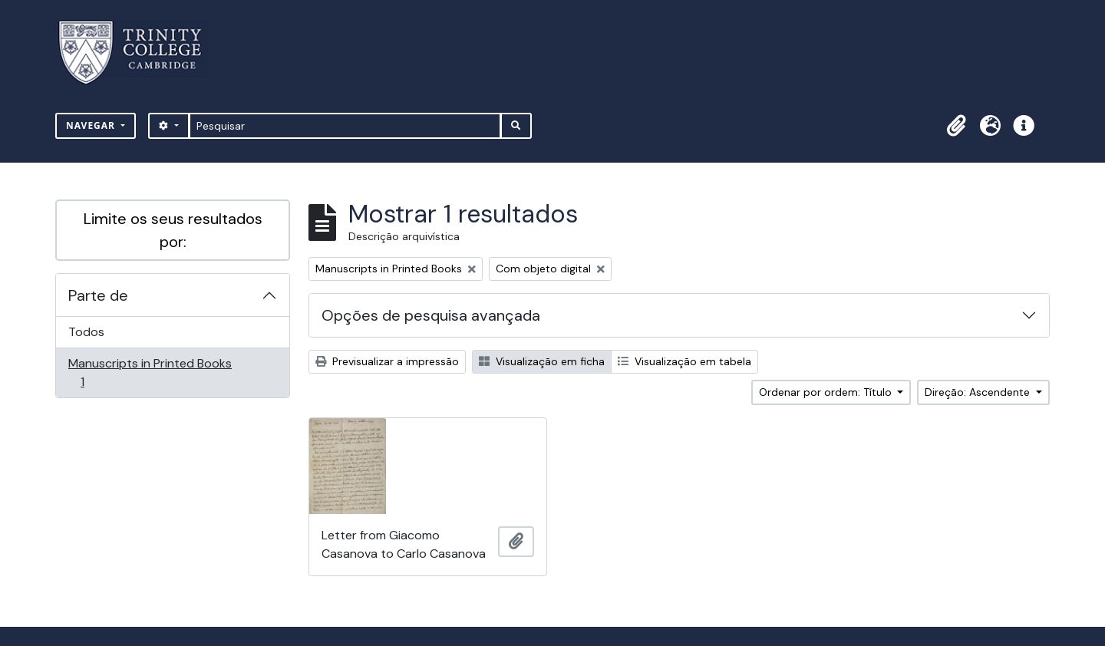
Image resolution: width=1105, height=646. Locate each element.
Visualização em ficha (542, 361)
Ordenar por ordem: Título (827, 392)
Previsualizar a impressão (387, 361)
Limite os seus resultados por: (173, 230)
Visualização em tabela (684, 361)
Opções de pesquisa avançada (431, 315)
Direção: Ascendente (979, 392)
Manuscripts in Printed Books (150, 372)
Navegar (92, 125)
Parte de (98, 295)
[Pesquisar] (345, 126)
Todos (86, 332)
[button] (956, 126)
